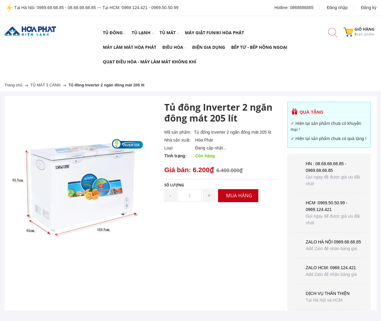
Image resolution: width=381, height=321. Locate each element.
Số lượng (174, 185)
